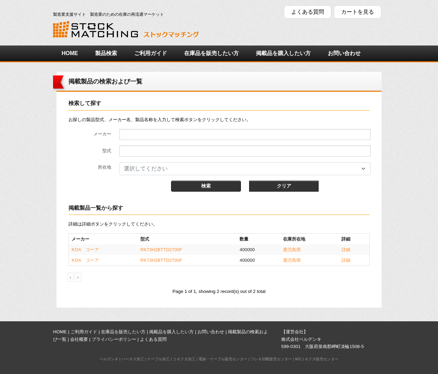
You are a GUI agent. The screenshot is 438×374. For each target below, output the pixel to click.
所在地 (104, 167)
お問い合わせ (344, 53)
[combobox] (245, 168)
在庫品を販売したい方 (211, 53)
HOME (70, 53)
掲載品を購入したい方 (283, 53)
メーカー (102, 134)
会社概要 (79, 339)
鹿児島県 (292, 249)
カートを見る (357, 12)
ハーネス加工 (132, 359)
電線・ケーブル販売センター (222, 359)
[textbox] (241, 169)
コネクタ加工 (184, 359)
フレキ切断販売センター (271, 359)
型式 (106, 150)
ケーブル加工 (158, 359)
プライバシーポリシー (114, 339)
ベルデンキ (109, 359)
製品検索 (106, 53)
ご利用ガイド (150, 53)
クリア (284, 186)
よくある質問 (307, 12)
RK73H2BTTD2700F (161, 249)
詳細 (346, 249)
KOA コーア (85, 249)
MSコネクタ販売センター (316, 359)
